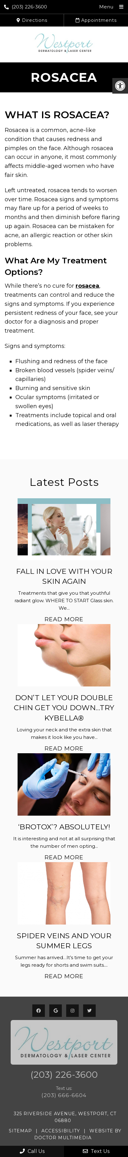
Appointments (96, 20)
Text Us (96, 1151)
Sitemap (20, 1131)
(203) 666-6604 (64, 1095)
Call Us (32, 1151)
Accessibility (60, 1131)
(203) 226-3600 (25, 7)
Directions (32, 20)
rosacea (87, 285)
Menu (106, 7)
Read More (64, 619)
